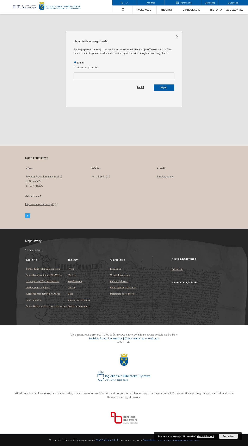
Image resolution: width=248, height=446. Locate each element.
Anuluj (140, 87)
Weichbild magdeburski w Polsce (43, 293)
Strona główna (34, 250)
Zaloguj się (177, 269)
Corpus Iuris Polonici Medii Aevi (43, 268)
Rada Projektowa (119, 281)
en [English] (127, 2)
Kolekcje (144, 10)
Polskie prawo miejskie (38, 287)
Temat (71, 287)
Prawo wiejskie (34, 299)
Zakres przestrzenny (79, 299)
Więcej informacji (205, 436)
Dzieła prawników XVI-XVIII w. (42, 281)
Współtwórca (75, 281)
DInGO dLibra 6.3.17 (107, 440)
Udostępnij (210, 3)
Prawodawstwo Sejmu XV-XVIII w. (44, 275)
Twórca (72, 275)
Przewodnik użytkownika (123, 287)
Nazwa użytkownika (86, 67)
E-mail (79, 62)
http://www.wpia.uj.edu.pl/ (41, 204)
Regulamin (115, 268)
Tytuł (71, 268)
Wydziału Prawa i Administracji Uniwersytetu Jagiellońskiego (124, 338)
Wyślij (164, 87)
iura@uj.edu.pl (165, 176)
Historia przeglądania (226, 10)
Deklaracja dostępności (122, 293)
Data (70, 293)
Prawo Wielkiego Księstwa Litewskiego (46, 306)
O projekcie (191, 10)
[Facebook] (27, 215)
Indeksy (167, 10)
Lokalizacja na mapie (79, 306)
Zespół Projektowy (120, 275)
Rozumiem (228, 436)
